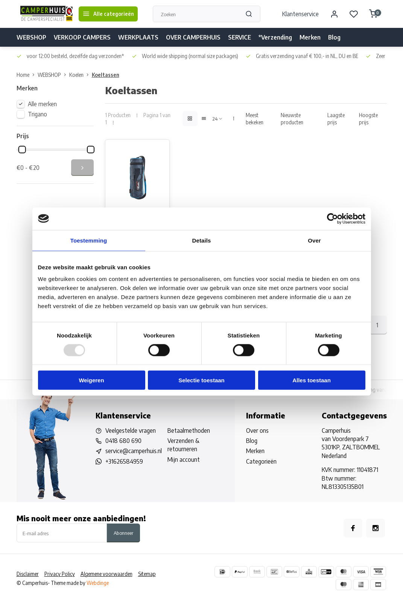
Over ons (257, 431)
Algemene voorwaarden (106, 574)
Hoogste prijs (368, 118)
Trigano (37, 114)
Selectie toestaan (201, 380)
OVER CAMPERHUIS (193, 37)
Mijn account (183, 460)
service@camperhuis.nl (133, 451)
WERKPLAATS (138, 37)
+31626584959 (124, 462)
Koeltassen (105, 75)
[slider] (22, 149)
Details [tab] (201, 240)
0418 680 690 (123, 441)
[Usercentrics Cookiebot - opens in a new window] (332, 218)
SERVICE (239, 37)
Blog (334, 37)
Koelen (80, 75)
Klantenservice (300, 14)
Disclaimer (28, 574)
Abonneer (123, 533)
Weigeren (91, 380)
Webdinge (98, 583)
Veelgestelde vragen (130, 431)
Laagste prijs (336, 118)
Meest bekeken (254, 118)
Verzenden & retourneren (183, 445)
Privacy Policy (59, 574)
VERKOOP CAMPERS (82, 37)
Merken (310, 37)
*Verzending (275, 37)
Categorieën (261, 462)
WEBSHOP (31, 37)
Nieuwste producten (292, 118)
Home (27, 75)
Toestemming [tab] (88, 240)
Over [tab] (314, 240)
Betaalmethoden (188, 431)
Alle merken (42, 104)
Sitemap (147, 574)
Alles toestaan (311, 380)
